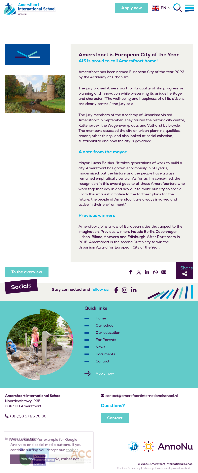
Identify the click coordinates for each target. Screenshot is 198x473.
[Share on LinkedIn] (147, 272)
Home (101, 318)
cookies (72, 450)
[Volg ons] (116, 291)
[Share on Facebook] (130, 272)
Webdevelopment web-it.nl (174, 468)
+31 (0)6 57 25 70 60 (26, 416)
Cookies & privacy (128, 468)
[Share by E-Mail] (163, 272)
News (100, 347)
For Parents (106, 339)
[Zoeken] (177, 7)
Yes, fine (28, 459)
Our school (105, 325)
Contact (102, 361)
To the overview (26, 271)
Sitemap (148, 468)
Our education (108, 332)
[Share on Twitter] (138, 272)
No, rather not (66, 459)
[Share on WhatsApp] (155, 272)
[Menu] (189, 8)
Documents (105, 354)
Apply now (131, 7)
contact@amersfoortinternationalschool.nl (139, 395)
